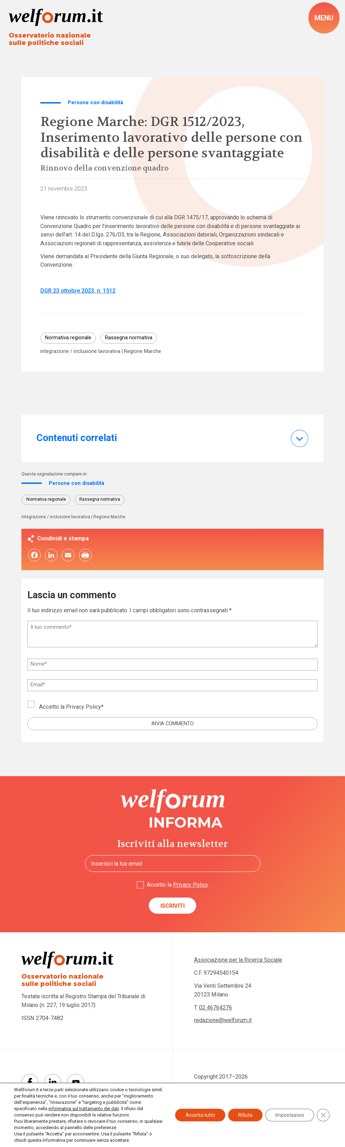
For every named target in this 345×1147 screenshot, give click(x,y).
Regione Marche (143, 351)
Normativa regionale (68, 338)
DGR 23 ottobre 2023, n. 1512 (77, 291)
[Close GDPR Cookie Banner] (323, 1115)
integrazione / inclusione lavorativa (80, 351)
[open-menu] (324, 18)
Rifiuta (244, 1115)
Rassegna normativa (128, 338)
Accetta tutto (198, 1115)
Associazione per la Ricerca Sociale (239, 961)
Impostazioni (289, 1115)
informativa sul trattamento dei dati (96, 1108)
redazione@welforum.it (223, 1021)
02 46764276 (215, 1008)
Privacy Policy (84, 707)
